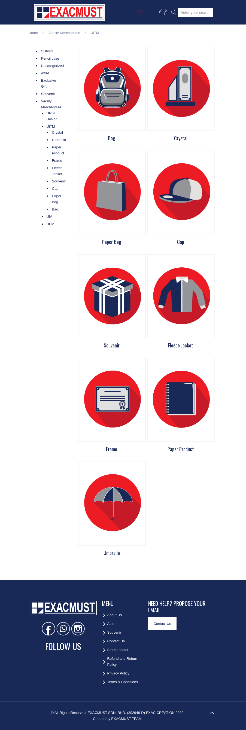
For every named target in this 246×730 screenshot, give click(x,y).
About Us (114, 615)
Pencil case (50, 58)
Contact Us (116, 641)
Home (33, 33)
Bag (54, 209)
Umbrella (54, 140)
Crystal (54, 132)
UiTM (51, 126)
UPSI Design (52, 116)
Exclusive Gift (48, 83)
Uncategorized (51, 66)
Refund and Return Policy (122, 661)
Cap (54, 189)
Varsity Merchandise (64, 33)
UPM (50, 224)
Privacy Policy (118, 673)
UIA (50, 217)
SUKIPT (47, 51)
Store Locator (118, 650)
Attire (45, 73)
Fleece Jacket (54, 171)
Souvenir (48, 94)
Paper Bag (54, 199)
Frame (54, 160)
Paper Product (54, 150)
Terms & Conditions (122, 682)
